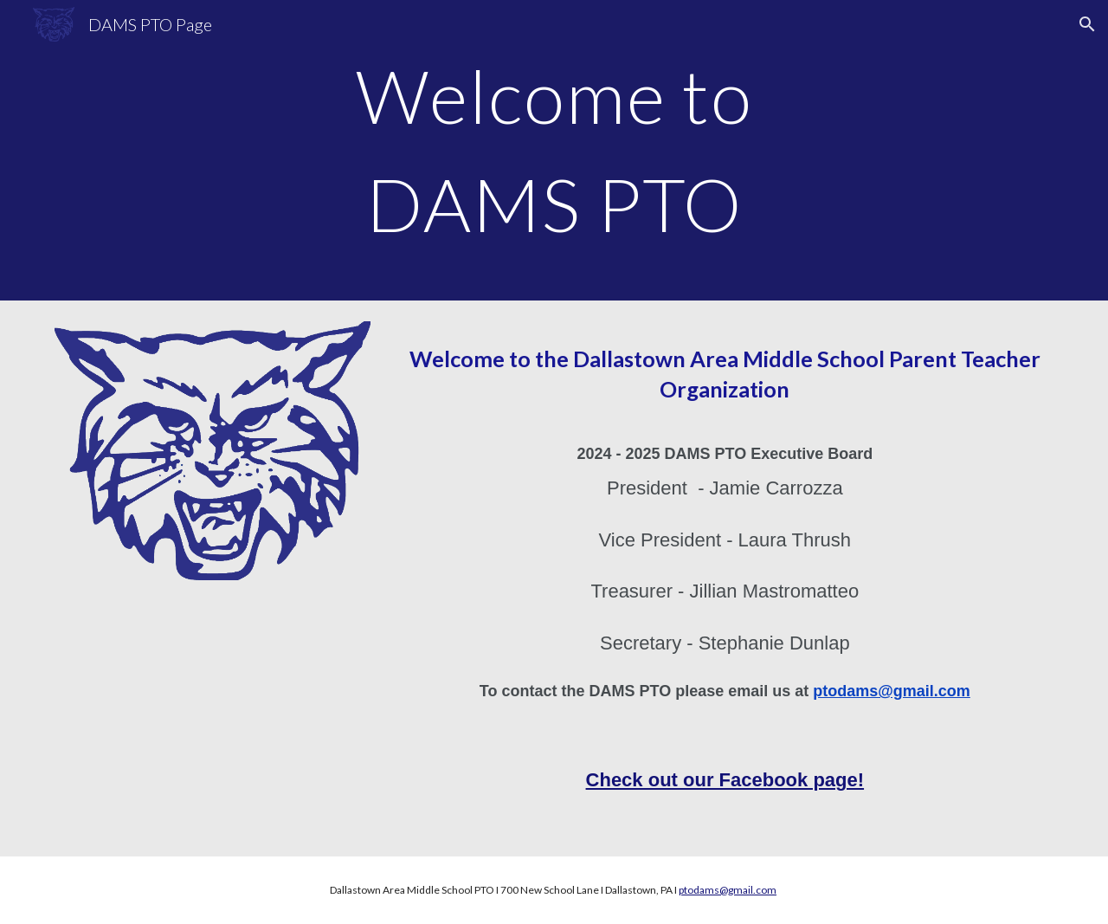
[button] (1087, 24)
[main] (554, 150)
